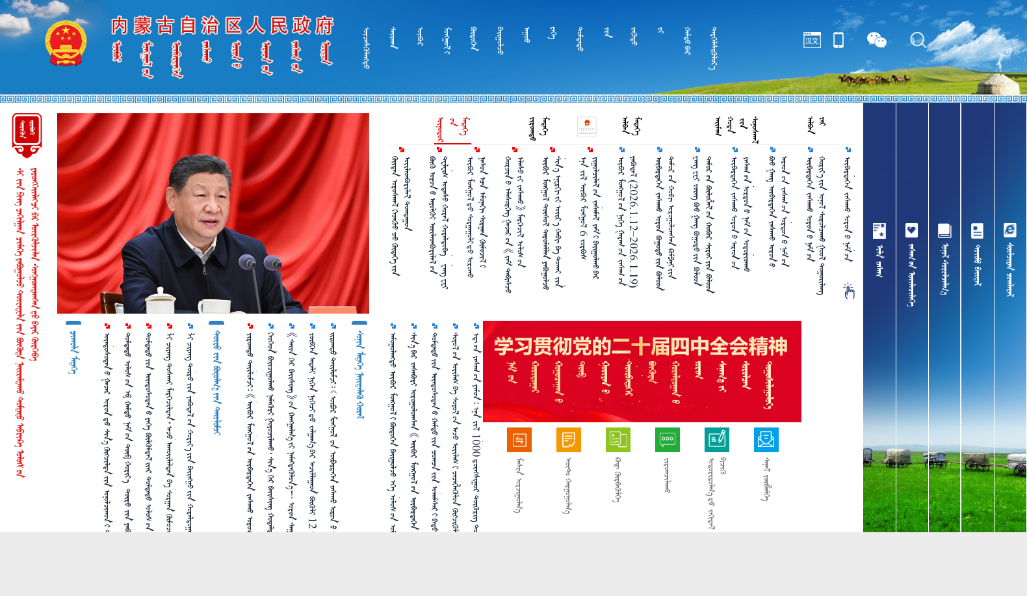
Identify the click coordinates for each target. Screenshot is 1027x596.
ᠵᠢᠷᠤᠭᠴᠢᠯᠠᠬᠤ (667, 475)
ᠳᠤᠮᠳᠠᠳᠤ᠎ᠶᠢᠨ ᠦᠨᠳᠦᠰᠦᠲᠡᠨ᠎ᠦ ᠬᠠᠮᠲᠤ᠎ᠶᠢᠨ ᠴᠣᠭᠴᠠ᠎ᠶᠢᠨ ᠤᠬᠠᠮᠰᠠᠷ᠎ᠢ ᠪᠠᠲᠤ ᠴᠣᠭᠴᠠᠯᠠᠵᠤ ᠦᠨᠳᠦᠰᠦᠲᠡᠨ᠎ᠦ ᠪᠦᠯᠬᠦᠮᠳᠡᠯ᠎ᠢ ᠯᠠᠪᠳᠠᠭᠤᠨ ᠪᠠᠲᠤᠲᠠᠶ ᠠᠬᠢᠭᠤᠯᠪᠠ (434, 448)
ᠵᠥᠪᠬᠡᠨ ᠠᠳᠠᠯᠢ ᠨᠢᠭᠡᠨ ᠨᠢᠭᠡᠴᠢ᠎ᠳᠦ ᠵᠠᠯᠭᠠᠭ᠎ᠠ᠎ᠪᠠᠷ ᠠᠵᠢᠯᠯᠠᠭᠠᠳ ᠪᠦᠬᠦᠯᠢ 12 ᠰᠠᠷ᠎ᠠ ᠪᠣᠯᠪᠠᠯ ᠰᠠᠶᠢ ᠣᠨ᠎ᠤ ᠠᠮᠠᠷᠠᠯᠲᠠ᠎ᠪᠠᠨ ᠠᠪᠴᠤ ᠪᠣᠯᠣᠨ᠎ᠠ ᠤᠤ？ (312, 449)
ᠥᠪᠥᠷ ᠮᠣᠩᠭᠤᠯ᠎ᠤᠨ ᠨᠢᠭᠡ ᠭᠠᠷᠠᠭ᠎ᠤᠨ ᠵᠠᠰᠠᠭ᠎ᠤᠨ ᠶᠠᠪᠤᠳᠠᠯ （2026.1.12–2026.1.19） (627, 222)
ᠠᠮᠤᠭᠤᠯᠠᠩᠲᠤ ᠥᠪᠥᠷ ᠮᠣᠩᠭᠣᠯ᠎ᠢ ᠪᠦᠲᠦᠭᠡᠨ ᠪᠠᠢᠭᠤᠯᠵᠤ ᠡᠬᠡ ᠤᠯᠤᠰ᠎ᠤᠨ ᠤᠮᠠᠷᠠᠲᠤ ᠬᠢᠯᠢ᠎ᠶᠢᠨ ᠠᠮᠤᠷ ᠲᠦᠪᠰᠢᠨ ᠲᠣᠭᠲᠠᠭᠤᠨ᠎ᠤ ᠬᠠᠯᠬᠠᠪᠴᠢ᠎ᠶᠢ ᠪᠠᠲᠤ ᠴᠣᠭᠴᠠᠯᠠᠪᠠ (393, 453)
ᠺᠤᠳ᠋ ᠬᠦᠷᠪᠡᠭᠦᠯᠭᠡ (618, 479)
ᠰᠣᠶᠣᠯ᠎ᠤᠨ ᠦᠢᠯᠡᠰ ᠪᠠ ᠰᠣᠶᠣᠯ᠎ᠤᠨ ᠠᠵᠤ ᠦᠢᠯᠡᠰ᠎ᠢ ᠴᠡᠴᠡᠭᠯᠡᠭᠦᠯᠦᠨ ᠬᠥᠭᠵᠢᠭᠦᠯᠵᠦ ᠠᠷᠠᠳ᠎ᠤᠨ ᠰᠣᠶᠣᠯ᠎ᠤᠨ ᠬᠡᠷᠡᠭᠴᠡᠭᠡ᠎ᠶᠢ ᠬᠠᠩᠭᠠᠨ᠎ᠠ (455, 453)
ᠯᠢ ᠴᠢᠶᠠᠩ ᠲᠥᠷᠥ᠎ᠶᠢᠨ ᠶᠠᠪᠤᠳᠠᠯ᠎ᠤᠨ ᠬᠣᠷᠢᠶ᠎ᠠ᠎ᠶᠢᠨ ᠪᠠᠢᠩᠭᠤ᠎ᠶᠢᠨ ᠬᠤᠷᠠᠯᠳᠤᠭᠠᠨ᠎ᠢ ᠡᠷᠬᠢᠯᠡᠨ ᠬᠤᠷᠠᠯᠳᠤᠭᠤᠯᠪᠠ (190, 449)
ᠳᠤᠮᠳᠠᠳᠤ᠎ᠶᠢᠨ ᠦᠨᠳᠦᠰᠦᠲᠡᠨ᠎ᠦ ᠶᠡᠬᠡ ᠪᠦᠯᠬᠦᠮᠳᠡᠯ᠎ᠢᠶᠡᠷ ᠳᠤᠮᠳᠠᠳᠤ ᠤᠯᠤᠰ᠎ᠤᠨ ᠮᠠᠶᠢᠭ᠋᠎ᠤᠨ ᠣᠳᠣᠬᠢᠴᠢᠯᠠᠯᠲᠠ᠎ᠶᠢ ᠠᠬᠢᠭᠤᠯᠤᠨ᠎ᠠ (148, 445)
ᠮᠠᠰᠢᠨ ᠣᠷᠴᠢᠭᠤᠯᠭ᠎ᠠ (519, 485)
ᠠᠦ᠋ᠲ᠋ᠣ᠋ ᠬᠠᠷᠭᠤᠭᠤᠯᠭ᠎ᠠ (568, 485)
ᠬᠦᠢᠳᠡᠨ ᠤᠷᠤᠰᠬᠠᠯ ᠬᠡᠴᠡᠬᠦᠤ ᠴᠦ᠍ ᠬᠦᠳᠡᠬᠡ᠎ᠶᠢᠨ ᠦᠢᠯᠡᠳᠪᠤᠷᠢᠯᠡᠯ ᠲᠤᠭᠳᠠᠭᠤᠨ (401, 216)
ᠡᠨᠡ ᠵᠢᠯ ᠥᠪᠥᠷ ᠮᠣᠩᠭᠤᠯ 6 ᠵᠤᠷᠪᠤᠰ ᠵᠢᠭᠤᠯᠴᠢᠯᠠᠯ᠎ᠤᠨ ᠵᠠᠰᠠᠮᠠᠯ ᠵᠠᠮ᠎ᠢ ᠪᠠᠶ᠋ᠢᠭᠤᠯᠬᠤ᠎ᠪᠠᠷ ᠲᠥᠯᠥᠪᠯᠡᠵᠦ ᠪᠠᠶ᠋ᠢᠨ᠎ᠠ (590, 218)
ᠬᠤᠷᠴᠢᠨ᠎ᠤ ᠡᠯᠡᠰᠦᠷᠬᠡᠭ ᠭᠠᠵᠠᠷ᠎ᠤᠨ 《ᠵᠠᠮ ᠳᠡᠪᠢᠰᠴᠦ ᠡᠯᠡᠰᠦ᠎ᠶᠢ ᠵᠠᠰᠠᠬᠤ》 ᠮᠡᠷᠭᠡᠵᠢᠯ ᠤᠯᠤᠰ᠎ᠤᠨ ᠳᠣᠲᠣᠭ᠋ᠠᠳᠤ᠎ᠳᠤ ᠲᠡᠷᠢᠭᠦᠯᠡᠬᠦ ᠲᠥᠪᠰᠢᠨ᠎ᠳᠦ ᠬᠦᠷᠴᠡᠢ (515, 224)
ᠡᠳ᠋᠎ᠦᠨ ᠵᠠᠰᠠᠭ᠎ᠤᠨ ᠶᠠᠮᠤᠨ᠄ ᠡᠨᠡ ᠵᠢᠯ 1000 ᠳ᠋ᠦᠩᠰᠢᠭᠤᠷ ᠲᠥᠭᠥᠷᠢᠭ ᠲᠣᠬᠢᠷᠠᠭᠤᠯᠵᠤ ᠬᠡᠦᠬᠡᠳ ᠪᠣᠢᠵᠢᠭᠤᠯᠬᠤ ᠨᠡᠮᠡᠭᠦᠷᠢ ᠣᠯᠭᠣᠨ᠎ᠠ (476, 446)
